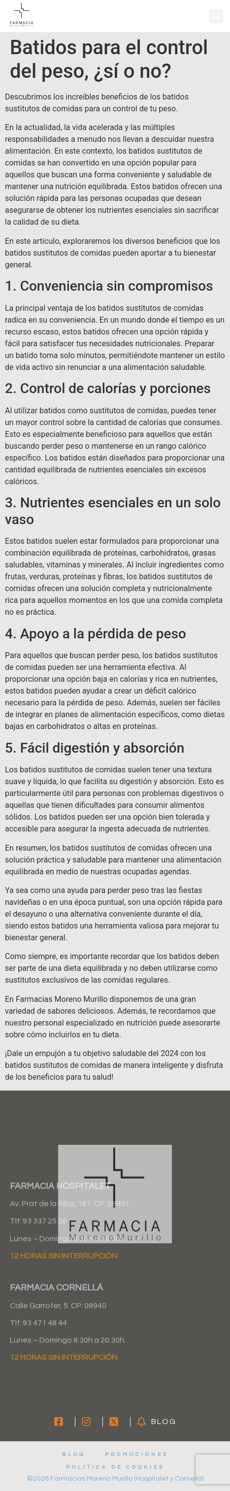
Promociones (136, 1454)
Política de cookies (115, 1467)
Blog (73, 1454)
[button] (216, 16)
